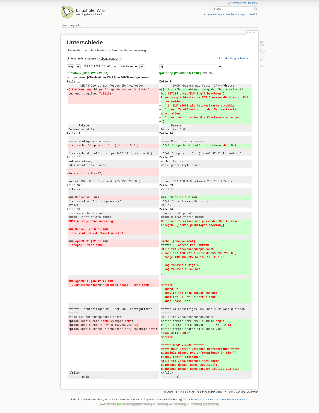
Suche (256, 8)
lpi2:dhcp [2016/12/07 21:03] (87, 73)
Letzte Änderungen (213, 14)
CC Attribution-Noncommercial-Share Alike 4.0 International (215, 399)
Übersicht (253, 14)
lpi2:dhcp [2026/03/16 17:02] (180, 73)
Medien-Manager (235, 14)
